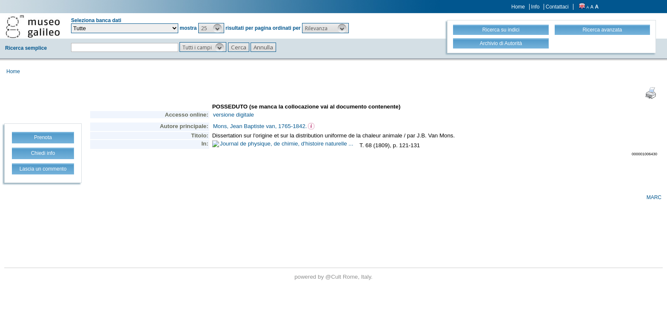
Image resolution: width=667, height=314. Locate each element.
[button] (211, 28)
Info (535, 7)
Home (518, 7)
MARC (654, 197)
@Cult (334, 277)
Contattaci (557, 7)
